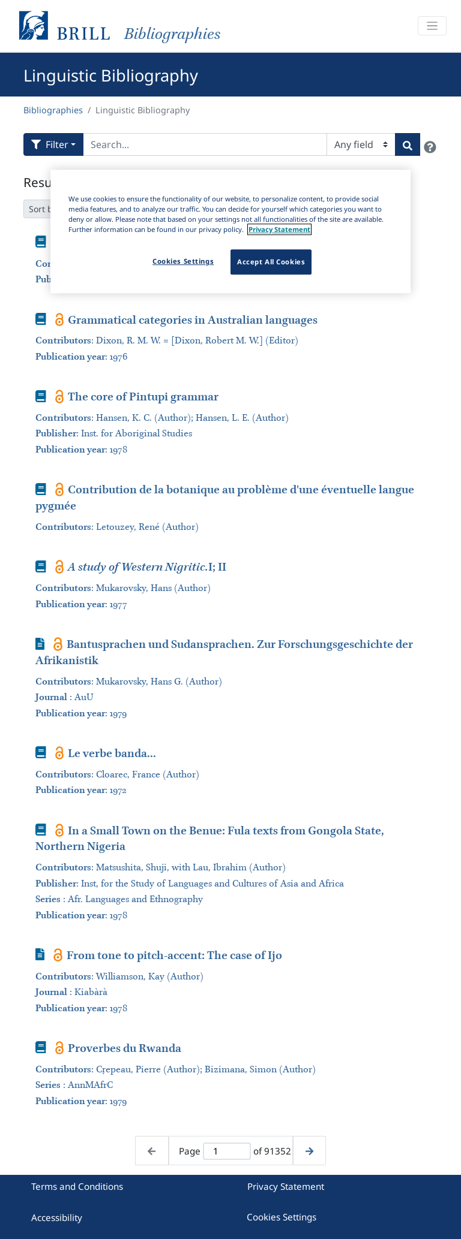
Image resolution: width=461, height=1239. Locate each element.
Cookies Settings (281, 1217)
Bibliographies (53, 110)
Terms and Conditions (77, 1186)
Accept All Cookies (271, 261)
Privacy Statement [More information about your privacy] (279, 229)
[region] (230, 231)
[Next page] (309, 1150)
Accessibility (56, 1217)
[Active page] (226, 1151)
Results (44, 182)
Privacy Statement (285, 1186)
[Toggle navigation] (432, 26)
